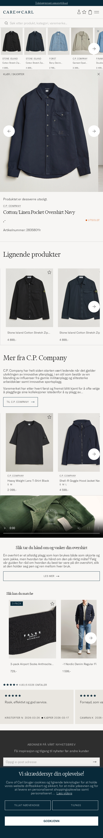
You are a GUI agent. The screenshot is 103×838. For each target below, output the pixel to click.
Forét (52, 58)
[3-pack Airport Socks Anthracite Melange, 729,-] (32, 636)
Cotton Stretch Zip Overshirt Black (10, 63)
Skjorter (18, 74)
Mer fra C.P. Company (35, 358)
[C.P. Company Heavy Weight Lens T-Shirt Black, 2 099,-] (29, 452)
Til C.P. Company (20, 402)
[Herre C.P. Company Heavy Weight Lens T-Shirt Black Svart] (29, 442)
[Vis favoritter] (84, 12)
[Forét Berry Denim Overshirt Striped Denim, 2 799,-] (58, 49)
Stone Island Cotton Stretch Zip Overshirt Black (27, 333)
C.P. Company (80, 58)
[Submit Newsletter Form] (95, 762)
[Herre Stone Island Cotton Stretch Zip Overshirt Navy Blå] (35, 41)
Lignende (32, 254)
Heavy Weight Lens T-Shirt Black (28, 480)
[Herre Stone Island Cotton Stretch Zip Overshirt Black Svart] (12, 41)
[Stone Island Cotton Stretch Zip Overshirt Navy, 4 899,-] (35, 49)
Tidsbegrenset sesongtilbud (51, 2)
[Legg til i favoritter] (48, 273)
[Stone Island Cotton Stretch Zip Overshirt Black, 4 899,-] (11, 49)
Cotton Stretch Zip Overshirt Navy (34, 63)
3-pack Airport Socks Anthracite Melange (30, 664)
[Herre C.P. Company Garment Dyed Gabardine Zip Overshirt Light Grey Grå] (82, 41)
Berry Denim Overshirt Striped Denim (57, 63)
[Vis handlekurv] (90, 12)
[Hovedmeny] (96, 12)
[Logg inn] (79, 12)
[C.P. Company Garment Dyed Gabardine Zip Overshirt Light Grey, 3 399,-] (82, 49)
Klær (6, 74)
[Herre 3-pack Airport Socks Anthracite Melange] (32, 629)
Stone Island (10, 58)
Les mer (49, 576)
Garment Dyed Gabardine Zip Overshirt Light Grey (82, 63)
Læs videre (64, 793)
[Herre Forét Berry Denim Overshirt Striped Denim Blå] (59, 41)
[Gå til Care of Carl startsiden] (18, 12)
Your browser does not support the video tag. (51, 516)
